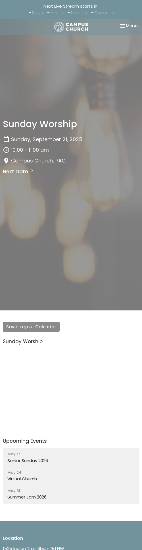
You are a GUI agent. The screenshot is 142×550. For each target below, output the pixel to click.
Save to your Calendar (31, 327)
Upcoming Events (25, 440)
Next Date (19, 171)
